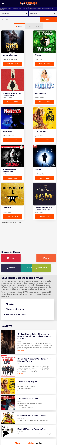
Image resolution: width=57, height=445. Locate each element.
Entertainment (28, 210)
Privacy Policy (7, 423)
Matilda (23, 437)
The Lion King (43, 441)
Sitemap (5, 425)
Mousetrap (24, 442)
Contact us (6, 420)
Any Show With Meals (8, 435)
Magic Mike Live (26, 432)
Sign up (45, 394)
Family (10, 210)
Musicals (47, 200)
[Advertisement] (28, 177)
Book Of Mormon (6, 440)
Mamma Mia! (25, 435)
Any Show (6, 432)
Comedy (10, 200)
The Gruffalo (43, 438)
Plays (28, 200)
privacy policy (43, 398)
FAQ (4, 418)
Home (5, 415)
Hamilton (6, 443)
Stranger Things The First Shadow (44, 434)
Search (48, 19)
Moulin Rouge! (25, 440)
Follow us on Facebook (38, 400)
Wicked (41, 443)
